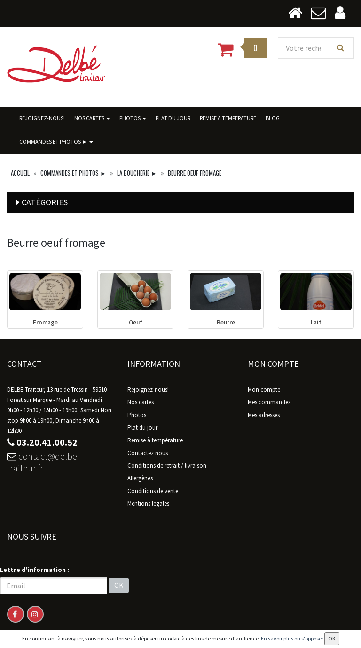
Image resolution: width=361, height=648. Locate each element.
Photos (132, 118)
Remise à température (228, 118)
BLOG (273, 118)
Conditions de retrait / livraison (166, 466)
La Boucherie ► (137, 172)
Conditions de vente (152, 491)
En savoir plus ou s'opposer (292, 638)
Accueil (20, 172)
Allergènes (140, 478)
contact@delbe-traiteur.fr (43, 462)
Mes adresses (264, 415)
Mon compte (264, 389)
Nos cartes (92, 118)
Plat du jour (173, 118)
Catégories (45, 202)
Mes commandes (269, 402)
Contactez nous (147, 453)
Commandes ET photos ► (56, 141)
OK (118, 585)
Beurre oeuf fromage (194, 172)
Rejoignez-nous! (42, 118)
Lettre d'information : (34, 569)
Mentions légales (148, 504)
